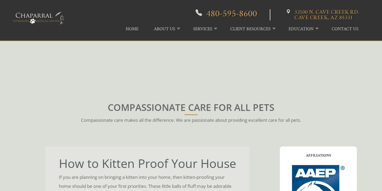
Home (132, 29)
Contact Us (345, 29)
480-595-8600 (231, 14)
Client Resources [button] (250, 29)
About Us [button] (164, 29)
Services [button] (202, 29)
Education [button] (301, 29)
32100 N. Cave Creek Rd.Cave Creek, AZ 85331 (326, 14)
